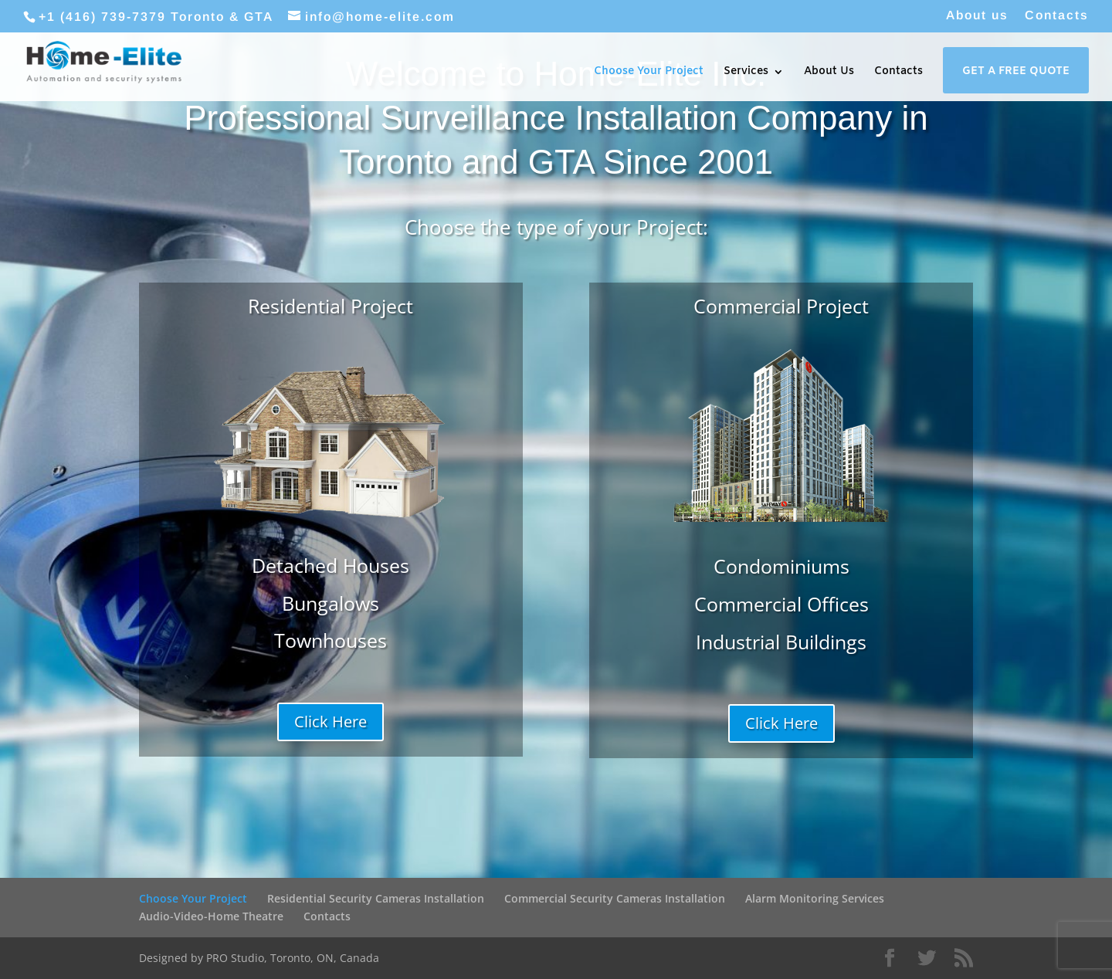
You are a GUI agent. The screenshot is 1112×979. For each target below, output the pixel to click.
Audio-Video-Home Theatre (211, 916)
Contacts (1057, 15)
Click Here (330, 721)
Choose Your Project (648, 72)
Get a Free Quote (1016, 72)
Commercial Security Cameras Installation (614, 898)
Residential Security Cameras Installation (375, 898)
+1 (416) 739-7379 (102, 16)
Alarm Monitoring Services (814, 898)
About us (977, 15)
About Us (829, 72)
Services (746, 72)
